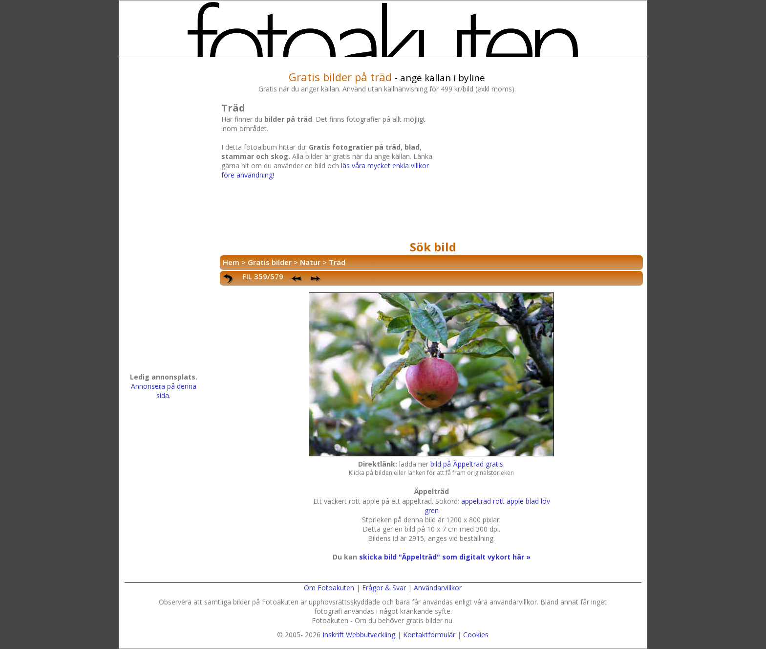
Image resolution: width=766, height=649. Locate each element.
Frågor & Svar (384, 587)
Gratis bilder (270, 262)
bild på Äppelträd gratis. (467, 464)
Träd (337, 262)
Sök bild (433, 247)
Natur (310, 262)
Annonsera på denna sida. (163, 390)
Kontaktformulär (429, 634)
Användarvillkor (438, 587)
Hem (231, 262)
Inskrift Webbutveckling (358, 634)
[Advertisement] (542, 168)
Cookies (476, 634)
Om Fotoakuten (329, 587)
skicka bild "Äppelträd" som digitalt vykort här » (445, 556)
